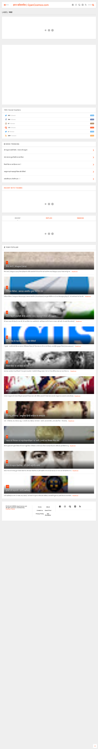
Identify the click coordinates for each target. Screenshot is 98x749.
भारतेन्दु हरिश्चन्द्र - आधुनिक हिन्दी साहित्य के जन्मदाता (25, 416)
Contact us (40, 510)
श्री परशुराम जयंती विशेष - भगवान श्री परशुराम (22, 391)
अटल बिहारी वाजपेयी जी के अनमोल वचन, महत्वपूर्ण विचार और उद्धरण (31, 316)
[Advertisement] (49, 74)
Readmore (75, 271)
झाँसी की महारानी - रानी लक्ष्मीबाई (18, 490)
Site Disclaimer (48, 514)
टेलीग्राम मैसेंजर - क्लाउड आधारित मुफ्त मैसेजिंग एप (24, 291)
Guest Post (48, 510)
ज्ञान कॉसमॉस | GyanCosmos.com (31, 4)
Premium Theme (10, 509)
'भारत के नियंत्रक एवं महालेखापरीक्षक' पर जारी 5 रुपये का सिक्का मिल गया (32, 440)
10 (7, 486)
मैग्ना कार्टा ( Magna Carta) (16, 266)
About (48, 507)
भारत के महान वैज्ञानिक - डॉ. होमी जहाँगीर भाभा (23, 465)
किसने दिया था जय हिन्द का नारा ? (18, 366)
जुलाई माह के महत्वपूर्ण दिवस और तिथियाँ (21, 341)
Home (40, 507)
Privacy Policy (40, 514)
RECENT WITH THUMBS (13, 188)
